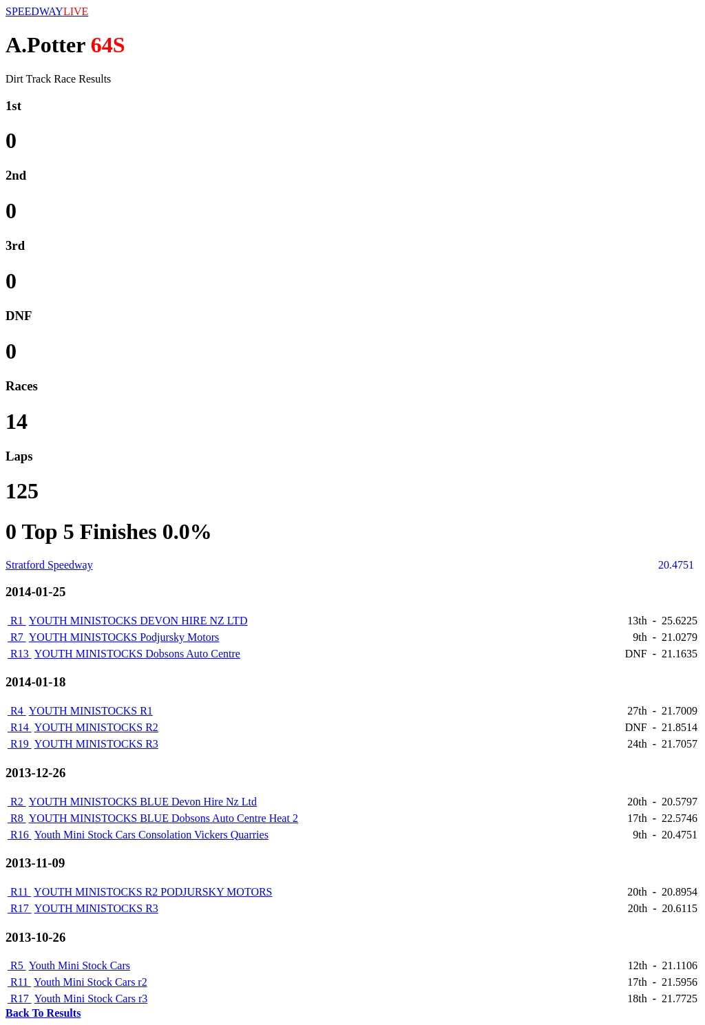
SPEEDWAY (47, 11)
